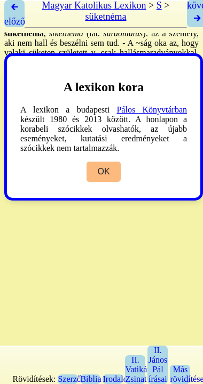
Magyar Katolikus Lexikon (94, 5)
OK (103, 171)
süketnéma (106, 16)
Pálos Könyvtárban (151, 109)
